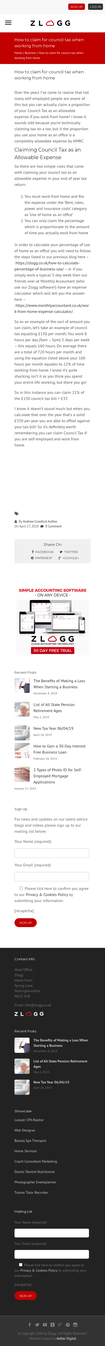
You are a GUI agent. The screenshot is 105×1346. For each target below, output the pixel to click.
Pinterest (41, 558)
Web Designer (24, 1130)
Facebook (43, 552)
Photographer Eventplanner (35, 1182)
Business (30, 53)
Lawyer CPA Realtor (29, 1120)
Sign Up (76, 7)
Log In (95, 7)
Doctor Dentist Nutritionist (34, 1171)
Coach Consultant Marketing (35, 1161)
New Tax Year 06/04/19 (53, 728)
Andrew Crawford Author (40, 521)
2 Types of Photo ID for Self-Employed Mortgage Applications (57, 775)
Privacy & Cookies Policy (47, 894)
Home (18, 53)
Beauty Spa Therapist (30, 1140)
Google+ (68, 558)
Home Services (25, 1151)
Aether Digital (66, 1338)
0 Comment (53, 526)
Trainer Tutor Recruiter (31, 1192)
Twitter (69, 552)
